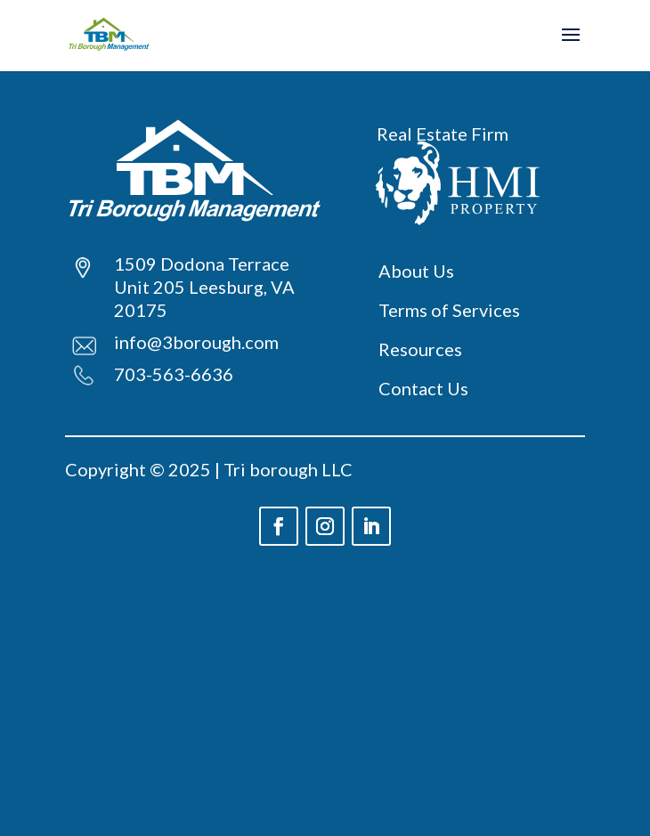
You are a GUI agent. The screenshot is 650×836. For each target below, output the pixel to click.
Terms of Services (449, 310)
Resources (420, 349)
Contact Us (423, 388)
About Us (416, 270)
